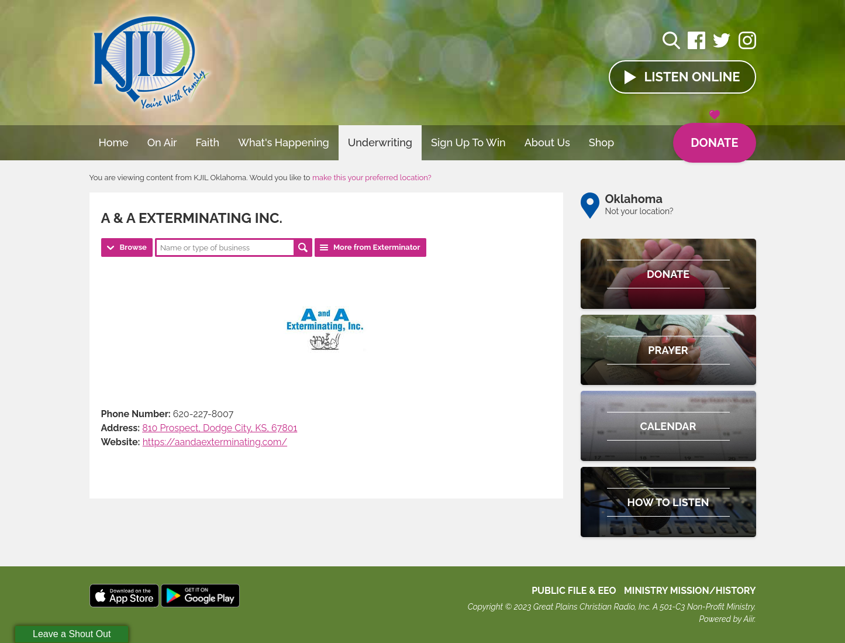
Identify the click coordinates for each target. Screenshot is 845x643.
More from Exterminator (376, 247)
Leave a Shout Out (72, 634)
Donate (714, 136)
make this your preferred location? (372, 177)
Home (114, 142)
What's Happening (283, 142)
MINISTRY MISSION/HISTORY (690, 590)
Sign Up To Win (468, 142)
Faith (208, 142)
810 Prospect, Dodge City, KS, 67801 (219, 428)
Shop (602, 142)
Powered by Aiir (726, 619)
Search (303, 247)
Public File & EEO (574, 590)
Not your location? (639, 211)
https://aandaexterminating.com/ (215, 442)
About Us (547, 142)
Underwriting (380, 142)
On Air (162, 142)
